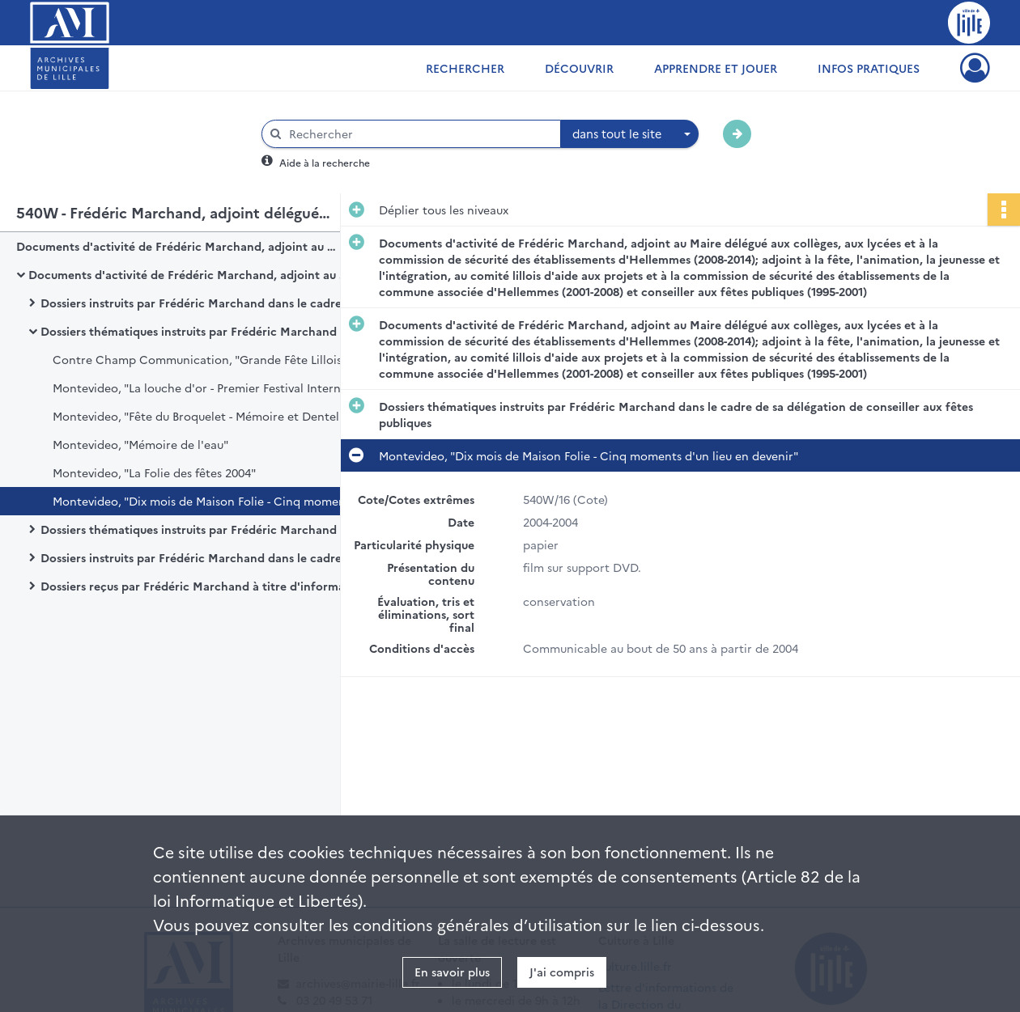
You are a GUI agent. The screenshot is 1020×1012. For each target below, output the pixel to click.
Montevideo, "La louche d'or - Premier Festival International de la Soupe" (214, 387)
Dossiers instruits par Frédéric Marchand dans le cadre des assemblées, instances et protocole (202, 302)
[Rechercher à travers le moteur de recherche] (419, 133)
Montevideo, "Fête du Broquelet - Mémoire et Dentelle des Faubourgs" (214, 416)
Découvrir (579, 68)
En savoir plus (452, 971)
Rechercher (465, 68)
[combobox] (630, 134)
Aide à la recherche (324, 162)
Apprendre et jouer (715, 68)
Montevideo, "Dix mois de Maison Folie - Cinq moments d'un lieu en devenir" (214, 501)
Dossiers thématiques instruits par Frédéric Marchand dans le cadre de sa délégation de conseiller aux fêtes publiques (202, 331)
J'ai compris (561, 971)
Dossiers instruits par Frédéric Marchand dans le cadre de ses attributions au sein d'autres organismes (202, 557)
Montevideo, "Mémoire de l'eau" (140, 444)
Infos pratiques (869, 68)
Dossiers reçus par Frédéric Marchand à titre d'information (202, 586)
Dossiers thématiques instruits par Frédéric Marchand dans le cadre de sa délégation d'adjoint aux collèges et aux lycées (202, 529)
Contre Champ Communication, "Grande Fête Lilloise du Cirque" (214, 359)
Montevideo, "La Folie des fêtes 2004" (154, 472)
